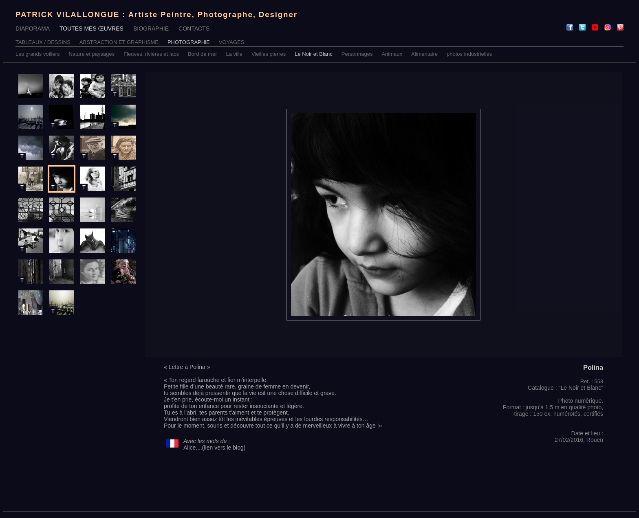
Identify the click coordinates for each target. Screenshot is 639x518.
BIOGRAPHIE (151, 28)
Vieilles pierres (268, 54)
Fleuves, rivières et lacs (151, 54)
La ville (234, 54)
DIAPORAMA (32, 28)
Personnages (357, 54)
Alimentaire (424, 54)
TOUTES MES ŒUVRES (91, 28)
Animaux (391, 54)
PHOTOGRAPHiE (188, 42)
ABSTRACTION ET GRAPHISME (119, 42)
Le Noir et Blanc (314, 54)
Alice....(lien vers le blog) (214, 447)
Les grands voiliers (37, 54)
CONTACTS (193, 28)
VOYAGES (232, 42)
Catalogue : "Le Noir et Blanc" (565, 387)
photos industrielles (469, 54)
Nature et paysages (91, 54)
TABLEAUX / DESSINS (43, 42)
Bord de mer (202, 54)
